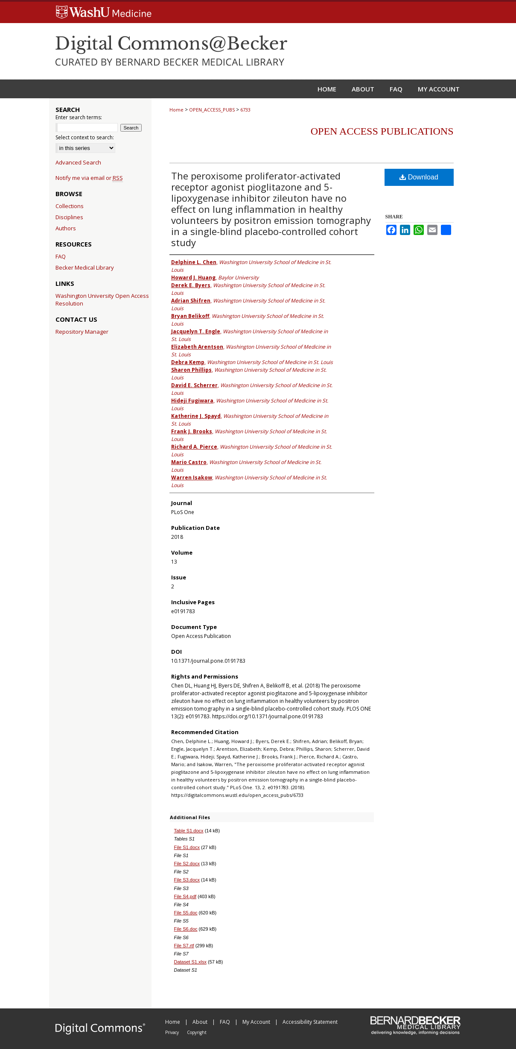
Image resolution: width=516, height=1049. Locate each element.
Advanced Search (78, 162)
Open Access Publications (382, 131)
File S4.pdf (185, 896)
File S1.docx (187, 847)
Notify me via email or (89, 178)
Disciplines (69, 217)
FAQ (60, 256)
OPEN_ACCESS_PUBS (212, 109)
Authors (65, 228)
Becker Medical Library (84, 267)
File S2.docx (187, 863)
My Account (256, 1021)
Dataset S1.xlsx (190, 961)
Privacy (172, 1032)
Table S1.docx (189, 830)
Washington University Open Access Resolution (102, 299)
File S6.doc (186, 928)
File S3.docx (187, 879)
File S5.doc (186, 912)
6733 (245, 109)
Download (418, 177)
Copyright (197, 1032)
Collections (69, 206)
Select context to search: (84, 137)
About (200, 1021)
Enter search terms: (78, 117)
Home (176, 109)
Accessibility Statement (310, 1021)
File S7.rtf (184, 945)
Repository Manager (81, 331)
